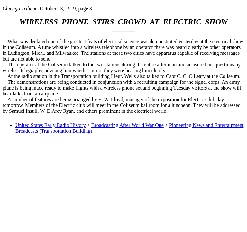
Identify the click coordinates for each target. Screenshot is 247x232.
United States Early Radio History (50, 125)
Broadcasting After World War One (127, 125)
